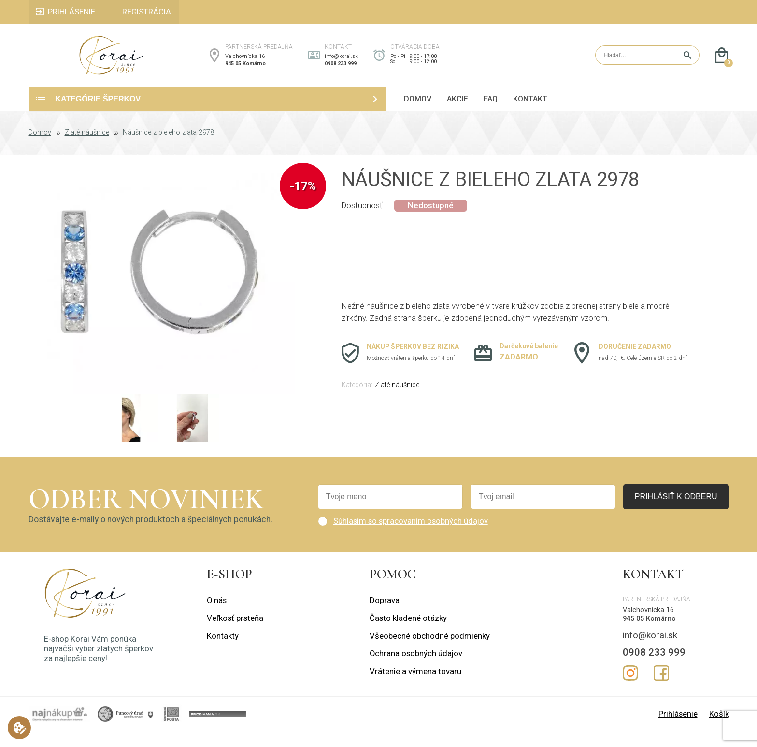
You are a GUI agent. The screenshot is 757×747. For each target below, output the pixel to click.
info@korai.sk (341, 64)
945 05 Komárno (245, 72)
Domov (40, 148)
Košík (719, 729)
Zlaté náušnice (87, 148)
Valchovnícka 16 (245, 64)
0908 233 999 (341, 72)
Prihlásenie (678, 729)
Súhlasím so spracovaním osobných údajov (410, 537)
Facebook (661, 688)
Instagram (630, 688)
